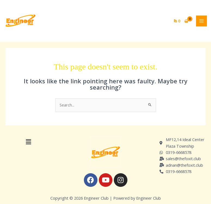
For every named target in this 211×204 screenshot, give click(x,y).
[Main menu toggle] (201, 21)
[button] (28, 141)
